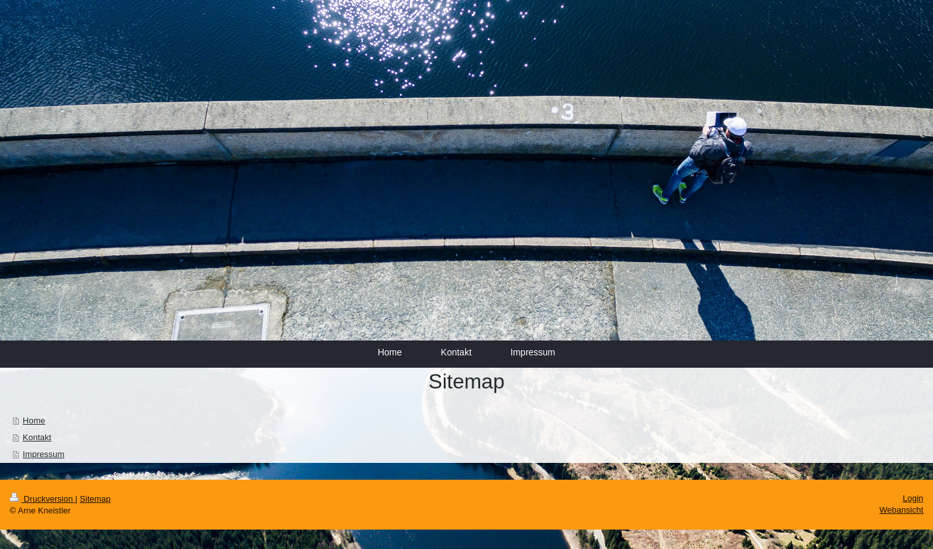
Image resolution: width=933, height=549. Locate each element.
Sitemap (95, 499)
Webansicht (901, 510)
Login (913, 498)
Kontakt (37, 437)
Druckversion (42, 499)
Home (34, 420)
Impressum (43, 454)
